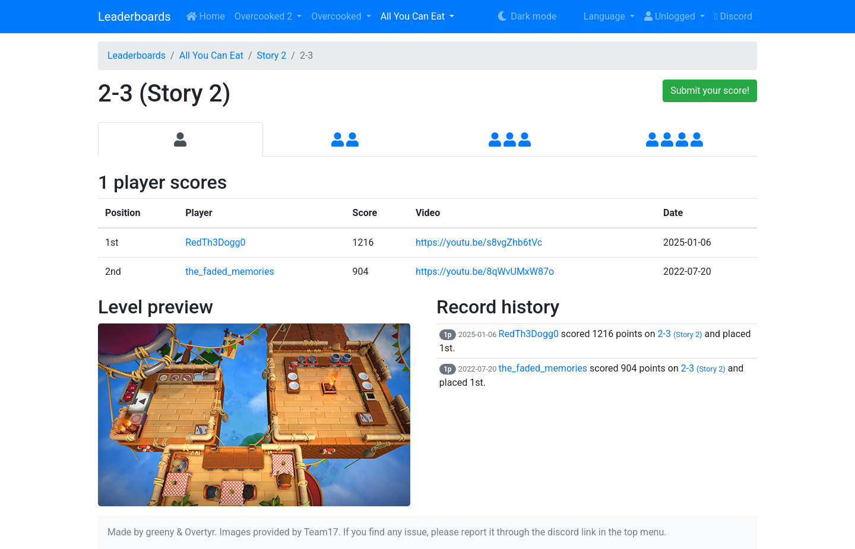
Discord (733, 16)
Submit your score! (709, 90)
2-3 (680, 333)
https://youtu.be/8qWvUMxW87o (485, 271)
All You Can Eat (414, 16)
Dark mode (526, 16)
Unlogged (671, 16)
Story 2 (271, 55)
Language (597, 16)
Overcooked (337, 16)
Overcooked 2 (264, 16)
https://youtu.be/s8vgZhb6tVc (479, 242)
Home (205, 16)
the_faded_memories (229, 271)
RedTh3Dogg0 (215, 242)
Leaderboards (134, 16)
